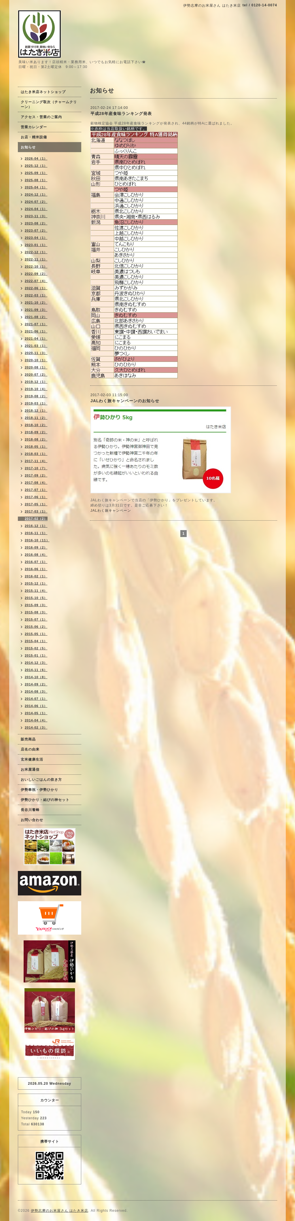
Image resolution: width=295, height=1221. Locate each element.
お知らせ (28, 147)
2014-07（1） (36, 698)
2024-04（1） (36, 209)
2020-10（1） (36, 360)
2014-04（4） (36, 720)
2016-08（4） (36, 554)
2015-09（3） (36, 605)
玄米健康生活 (32, 759)
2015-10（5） (36, 598)
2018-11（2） (36, 417)
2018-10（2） (36, 425)
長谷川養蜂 (30, 810)
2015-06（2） (36, 626)
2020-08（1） (36, 367)
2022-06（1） (36, 288)
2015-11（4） (36, 590)
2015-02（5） (36, 648)
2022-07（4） (36, 281)
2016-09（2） (36, 547)
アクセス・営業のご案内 (41, 117)
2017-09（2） (36, 475)
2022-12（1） (36, 252)
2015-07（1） (36, 619)
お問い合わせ (32, 820)
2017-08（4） (36, 482)
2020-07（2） (36, 374)
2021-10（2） (36, 302)
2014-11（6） (36, 670)
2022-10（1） (36, 266)
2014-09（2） (36, 684)
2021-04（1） (36, 338)
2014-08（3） (36, 691)
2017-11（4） (36, 461)
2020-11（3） (36, 353)
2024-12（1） (36, 194)
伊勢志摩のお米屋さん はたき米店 (59, 1211)
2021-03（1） (36, 345)
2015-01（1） (36, 655)
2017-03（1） (36, 511)
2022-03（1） (36, 295)
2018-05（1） (36, 446)
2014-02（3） (36, 727)
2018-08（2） (36, 439)
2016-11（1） (36, 533)
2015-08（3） (36, 612)
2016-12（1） (36, 526)
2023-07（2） (36, 230)
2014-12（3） (36, 662)
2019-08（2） (36, 396)
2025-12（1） (36, 165)
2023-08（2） (36, 223)
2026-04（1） (36, 158)
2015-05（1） (36, 634)
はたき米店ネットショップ (43, 92)
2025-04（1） (36, 187)
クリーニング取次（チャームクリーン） (49, 104)
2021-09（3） (36, 309)
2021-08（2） (36, 317)
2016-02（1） (36, 576)
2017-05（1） (36, 504)
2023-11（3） (36, 216)
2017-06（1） (36, 497)
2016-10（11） (37, 540)
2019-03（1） (36, 403)
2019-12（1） (36, 381)
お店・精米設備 (34, 137)
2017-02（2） (36, 518)
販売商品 (28, 739)
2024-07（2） (36, 201)
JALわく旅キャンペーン (110, 511)
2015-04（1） (36, 641)
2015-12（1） (36, 583)
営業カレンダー (34, 127)
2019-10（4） (36, 389)
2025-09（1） (36, 173)
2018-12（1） (36, 410)
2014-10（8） (36, 677)
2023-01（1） (36, 245)
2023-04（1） (36, 237)
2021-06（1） (36, 331)
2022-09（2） (36, 273)
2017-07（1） (36, 490)
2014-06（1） (36, 706)
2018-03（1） (36, 453)
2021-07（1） (36, 324)
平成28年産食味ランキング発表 (121, 113)
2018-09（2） (36, 432)
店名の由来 (30, 749)
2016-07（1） (36, 562)
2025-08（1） (36, 180)
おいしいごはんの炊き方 (41, 780)
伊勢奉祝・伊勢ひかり (39, 790)
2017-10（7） (36, 468)
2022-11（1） (36, 259)
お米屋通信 (30, 770)
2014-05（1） (36, 713)
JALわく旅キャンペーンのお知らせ (124, 400)
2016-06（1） (36, 569)
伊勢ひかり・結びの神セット (45, 800)
